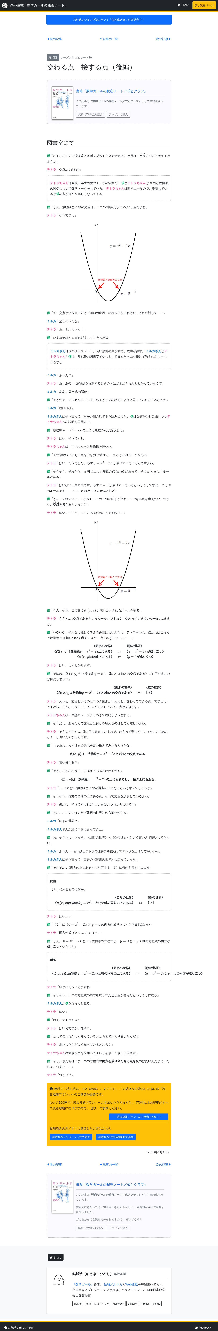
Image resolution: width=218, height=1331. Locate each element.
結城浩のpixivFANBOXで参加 (116, 1137)
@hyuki (120, 1274)
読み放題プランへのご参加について (138, 1117)
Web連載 (131, 1284)
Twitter (78, 1303)
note (88, 1303)
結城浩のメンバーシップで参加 (71, 1137)
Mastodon (118, 1303)
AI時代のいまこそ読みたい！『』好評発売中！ (109, 19)
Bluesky (132, 1303)
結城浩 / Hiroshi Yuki (19, 1327)
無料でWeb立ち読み (90, 114)
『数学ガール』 (83, 1284)
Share (183, 5)
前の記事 (55, 39)
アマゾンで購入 (118, 114)
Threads (145, 1303)
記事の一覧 (109, 39)
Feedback (203, 1327)
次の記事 (163, 39)
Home (156, 1303)
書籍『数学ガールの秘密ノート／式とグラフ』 (111, 91)
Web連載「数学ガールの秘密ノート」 (35, 5)
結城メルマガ (113, 1284)
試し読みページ (204, 5)
